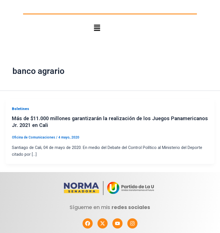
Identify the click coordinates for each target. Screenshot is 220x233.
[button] (97, 28)
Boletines (20, 109)
